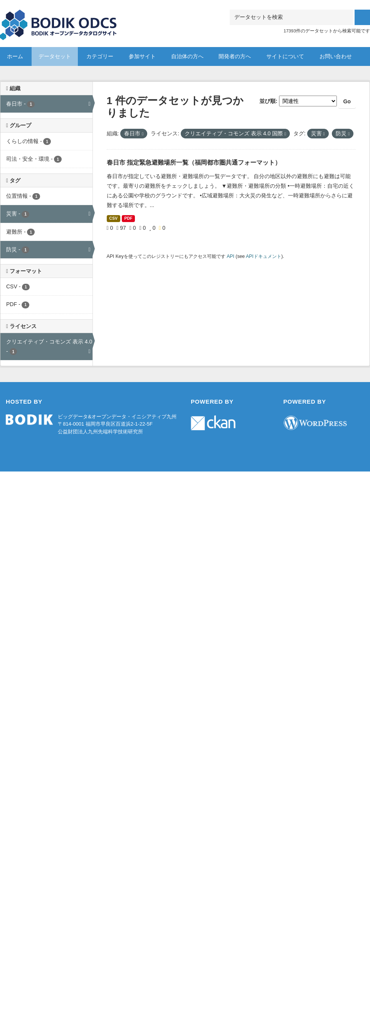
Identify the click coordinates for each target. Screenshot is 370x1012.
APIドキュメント (263, 256)
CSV (113, 218)
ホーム (15, 56)
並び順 (267, 101)
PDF (128, 218)
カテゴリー (99, 56)
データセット (55, 56)
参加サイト (142, 56)
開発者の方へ (235, 56)
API (230, 256)
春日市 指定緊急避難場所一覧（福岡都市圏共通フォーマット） (194, 162)
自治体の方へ (187, 56)
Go (347, 101)
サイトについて (285, 56)
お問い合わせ (336, 56)
